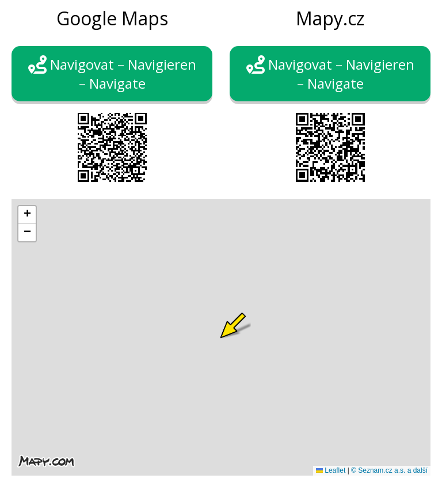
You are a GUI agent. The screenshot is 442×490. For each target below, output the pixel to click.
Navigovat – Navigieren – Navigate (112, 74)
